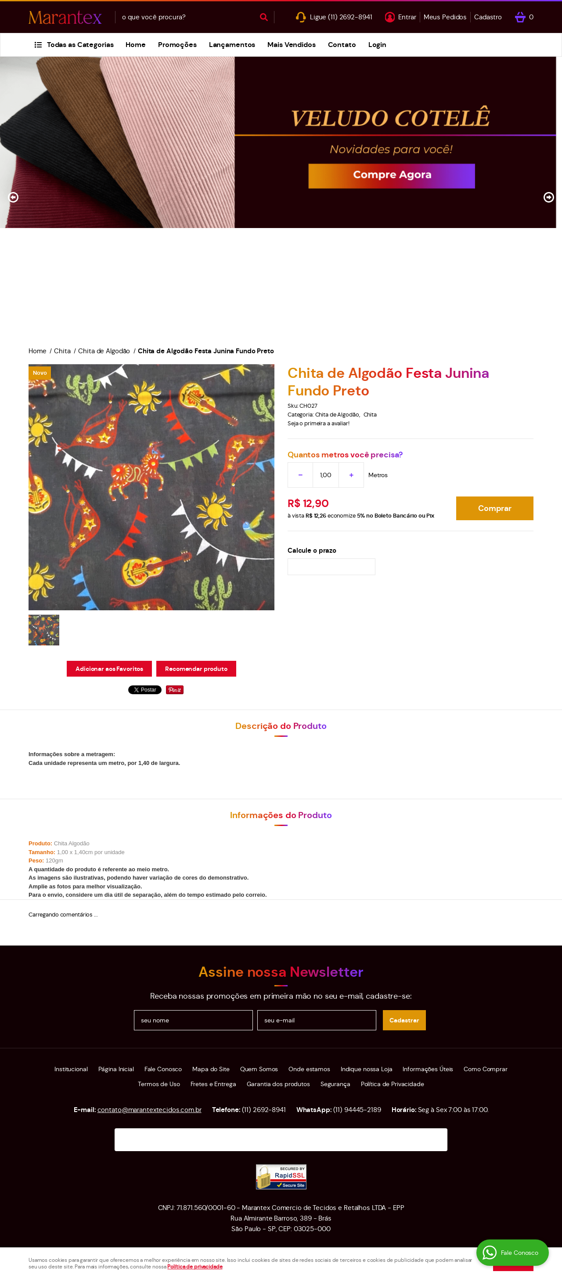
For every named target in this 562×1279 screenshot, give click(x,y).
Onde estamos (309, 1069)
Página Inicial (116, 1069)
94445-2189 (357, 1109)
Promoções (177, 44)
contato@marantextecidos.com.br (149, 1109)
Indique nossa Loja (367, 1069)
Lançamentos (232, 44)
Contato (342, 44)
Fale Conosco (163, 1069)
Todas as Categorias (80, 44)
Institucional (70, 1069)
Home (135, 44)
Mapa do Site (210, 1069)
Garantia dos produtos (278, 1084)
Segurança (335, 1084)
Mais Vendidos (291, 44)
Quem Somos (259, 1069)
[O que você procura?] (264, 17)
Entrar (407, 17)
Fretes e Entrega (213, 1084)
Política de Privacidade (392, 1084)
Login (377, 44)
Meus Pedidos (445, 17)
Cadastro (488, 17)
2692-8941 (350, 17)
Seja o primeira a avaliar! (318, 423)
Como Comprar (485, 1069)
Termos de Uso (159, 1084)
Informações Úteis (428, 1069)
